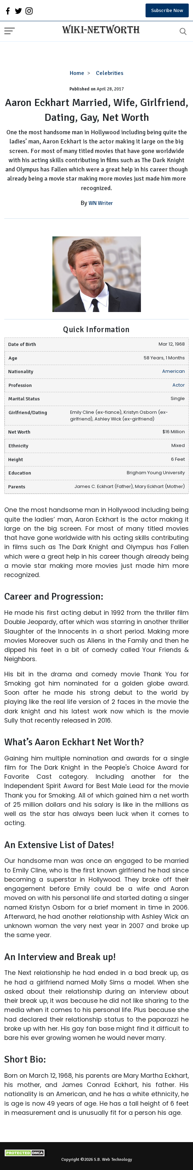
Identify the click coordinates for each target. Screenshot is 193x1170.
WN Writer (101, 203)
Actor (178, 385)
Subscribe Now (167, 10)
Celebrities (109, 73)
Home (77, 73)
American (173, 371)
